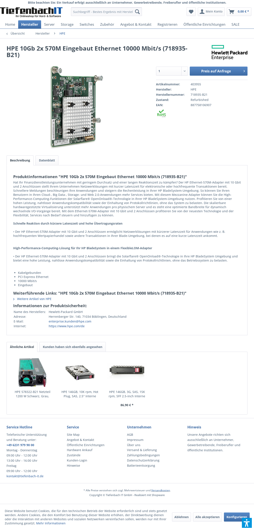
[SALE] (235, 24)
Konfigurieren (237, 517)
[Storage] (67, 24)
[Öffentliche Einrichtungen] (204, 24)
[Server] (49, 24)
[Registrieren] (167, 24)
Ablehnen (181, 517)
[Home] (10, 24)
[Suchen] (137, 11)
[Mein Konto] (211, 11)
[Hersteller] (29, 24)
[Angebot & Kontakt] (135, 24)
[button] (247, 523)
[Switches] (87, 24)
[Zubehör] (107, 24)
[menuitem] (106, 11)
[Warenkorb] (239, 11)
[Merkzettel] (191, 11)
